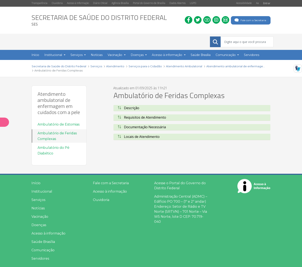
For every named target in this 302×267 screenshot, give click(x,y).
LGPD (193, 3)
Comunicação (43, 250)
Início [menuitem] (35, 55)
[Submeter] (215, 42)
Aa (257, 3)
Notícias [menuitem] (97, 55)
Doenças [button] (137, 55)
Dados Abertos (177, 3)
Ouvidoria (57, 3)
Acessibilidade (244, 3)
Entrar (266, 3)
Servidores (40, 259)
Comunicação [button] (226, 55)
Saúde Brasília (43, 242)
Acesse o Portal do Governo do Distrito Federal (180, 185)
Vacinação (39, 217)
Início (35, 183)
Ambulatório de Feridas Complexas (57, 136)
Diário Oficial (100, 3)
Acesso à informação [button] (167, 55)
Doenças (38, 225)
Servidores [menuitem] (251, 55)
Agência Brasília (120, 3)
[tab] (191, 108)
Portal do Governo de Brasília (149, 3)
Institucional (41, 191)
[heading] (99, 20)
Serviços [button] (76, 55)
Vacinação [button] (115, 55)
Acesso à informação (48, 233)
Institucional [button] (53, 55)
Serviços (38, 200)
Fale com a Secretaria (250, 20)
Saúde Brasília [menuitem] (201, 55)
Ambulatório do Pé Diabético (53, 150)
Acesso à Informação (78, 3)
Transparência (39, 3)
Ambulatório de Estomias (58, 124)
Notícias (38, 208)
